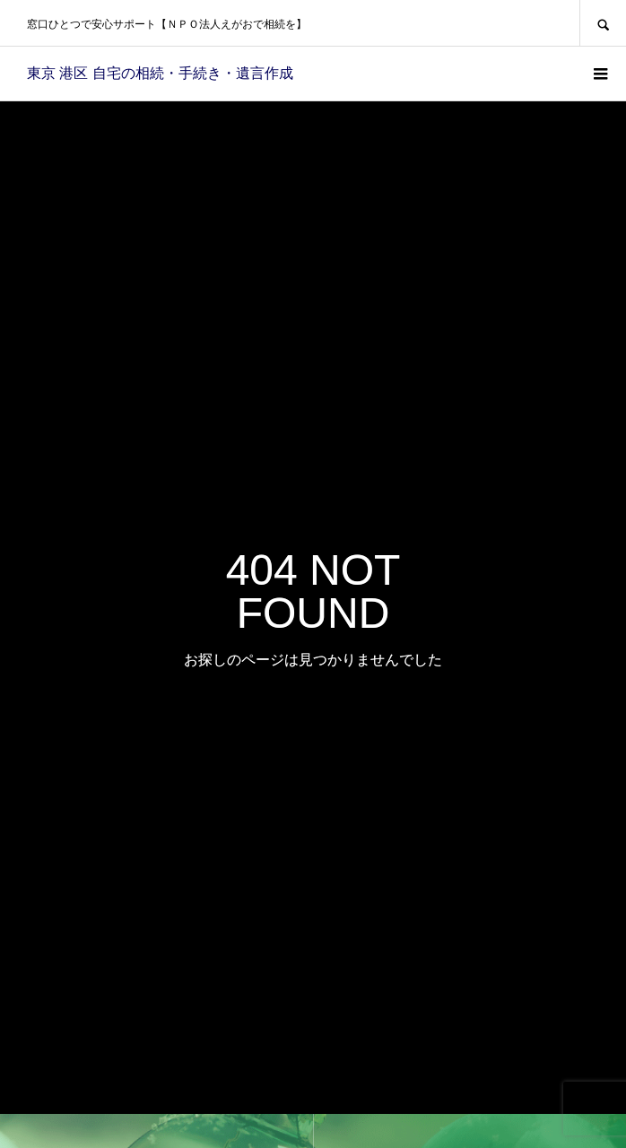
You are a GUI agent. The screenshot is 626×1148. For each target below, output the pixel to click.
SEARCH (602, 23)
